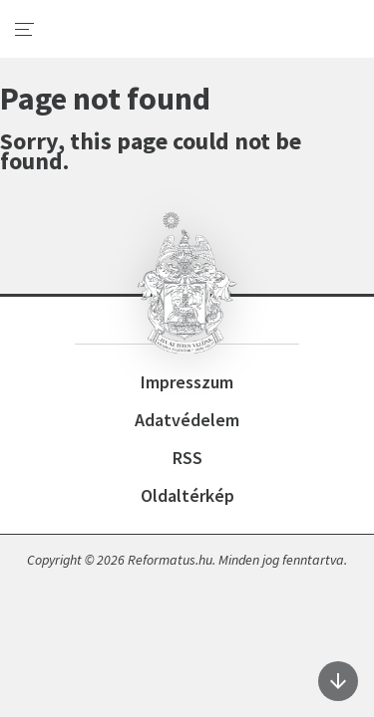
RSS (187, 457)
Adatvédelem (187, 419)
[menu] (25, 30)
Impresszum (187, 381)
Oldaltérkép (187, 495)
